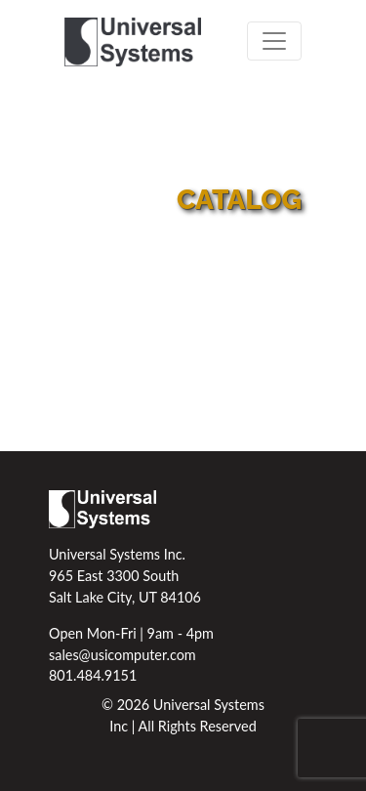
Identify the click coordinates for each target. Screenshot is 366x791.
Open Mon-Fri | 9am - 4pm (131, 633)
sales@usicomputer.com (122, 654)
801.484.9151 (93, 675)
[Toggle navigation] (274, 41)
